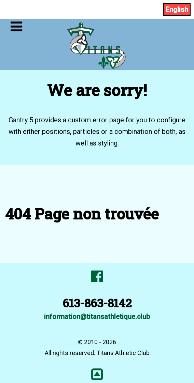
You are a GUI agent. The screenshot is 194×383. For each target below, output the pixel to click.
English (177, 9)
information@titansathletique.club (97, 316)
